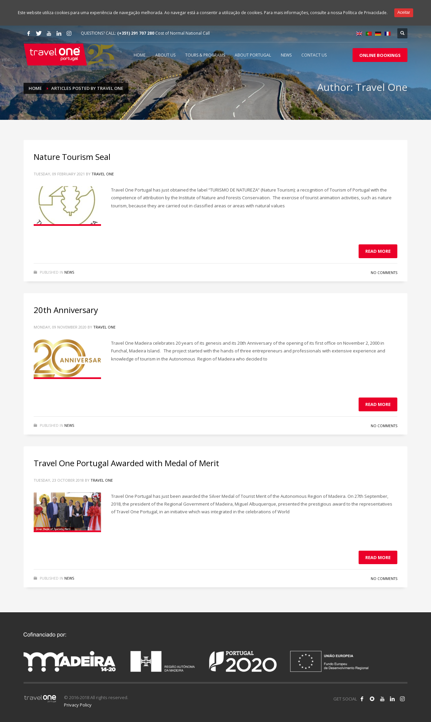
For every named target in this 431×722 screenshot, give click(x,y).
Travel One (103, 173)
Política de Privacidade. (365, 12)
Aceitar (403, 12)
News (69, 272)
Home (35, 88)
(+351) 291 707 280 (135, 33)
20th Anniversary (66, 309)
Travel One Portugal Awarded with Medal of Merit (126, 463)
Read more (378, 251)
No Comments (384, 272)
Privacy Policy (78, 705)
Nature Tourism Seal (72, 156)
